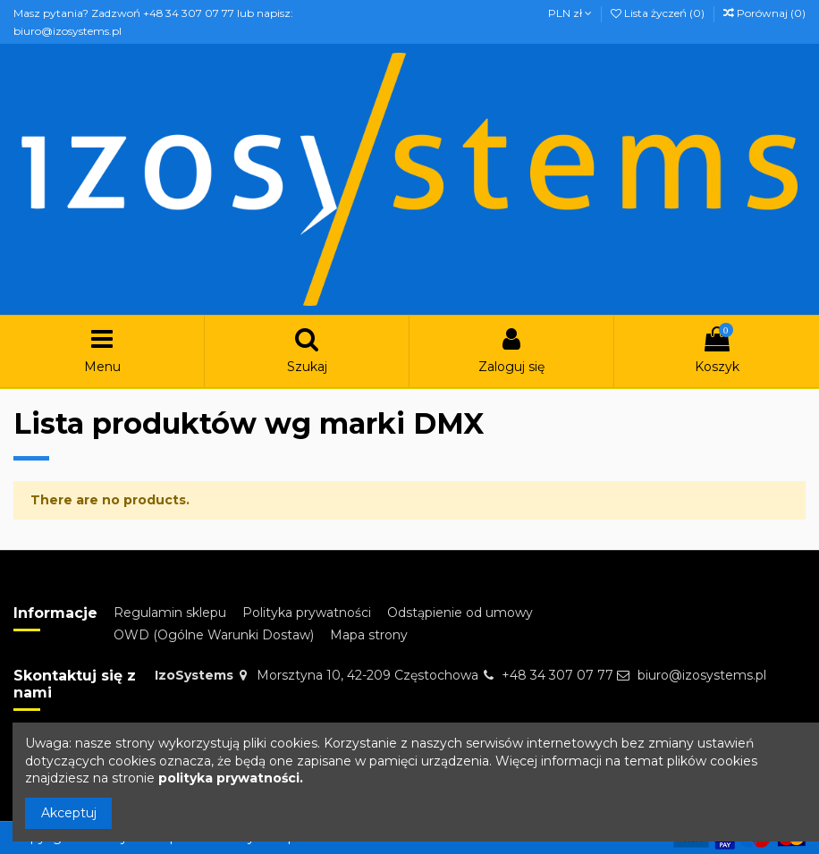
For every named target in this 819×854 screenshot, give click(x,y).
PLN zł (570, 13)
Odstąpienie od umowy (460, 613)
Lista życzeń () (659, 13)
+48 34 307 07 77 (557, 675)
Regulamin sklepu (170, 613)
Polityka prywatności (306, 613)
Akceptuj (69, 813)
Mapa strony (369, 635)
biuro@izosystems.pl (701, 675)
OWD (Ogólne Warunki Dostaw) (214, 635)
